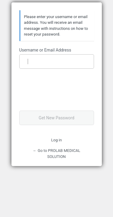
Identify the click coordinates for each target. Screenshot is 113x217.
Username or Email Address (45, 50)
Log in (56, 140)
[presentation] (60, 89)
